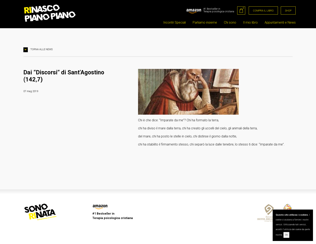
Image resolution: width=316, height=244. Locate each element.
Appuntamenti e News (280, 22)
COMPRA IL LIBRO (263, 10)
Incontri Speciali (174, 22)
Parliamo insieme (205, 22)
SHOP (288, 10)
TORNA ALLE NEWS (38, 49)
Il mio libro (250, 22)
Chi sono (230, 22)
